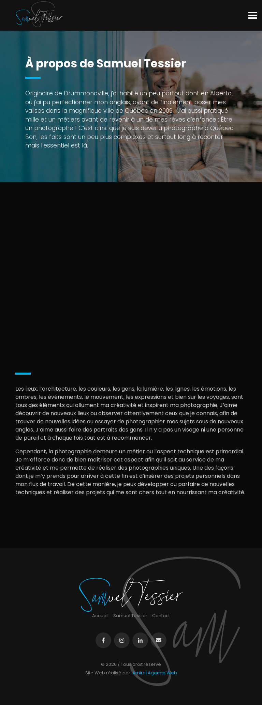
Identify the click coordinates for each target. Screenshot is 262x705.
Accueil (100, 615)
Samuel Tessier (130, 615)
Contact (161, 615)
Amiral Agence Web (154, 673)
